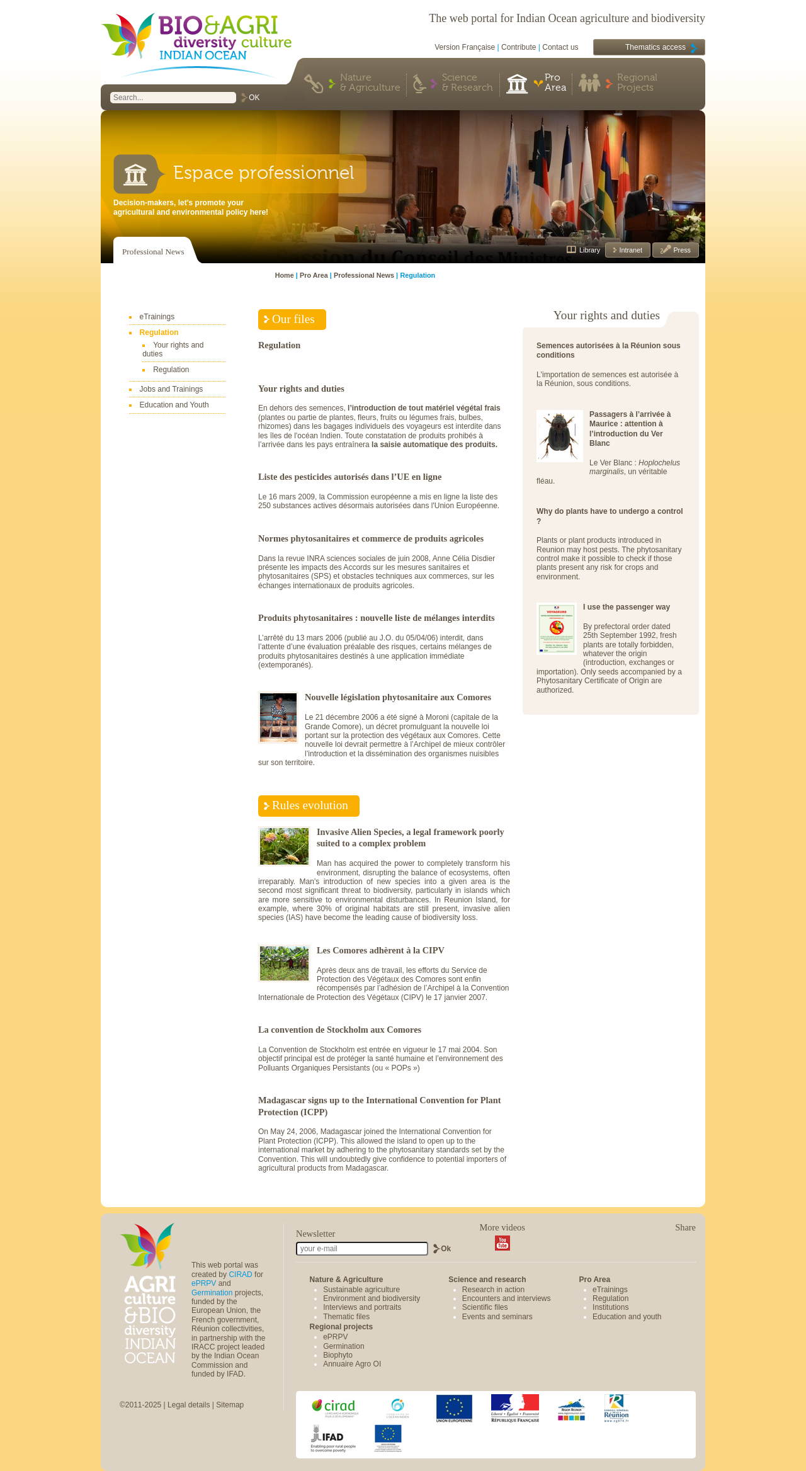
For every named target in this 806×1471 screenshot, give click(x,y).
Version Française (464, 47)
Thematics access (655, 47)
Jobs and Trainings (171, 389)
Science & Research (467, 83)
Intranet (629, 250)
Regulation (159, 332)
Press (681, 250)
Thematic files (346, 1316)
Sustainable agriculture (361, 1289)
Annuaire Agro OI (352, 1364)
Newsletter (315, 1233)
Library (589, 250)
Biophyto (338, 1355)
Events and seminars (497, 1316)
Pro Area (555, 83)
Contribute (518, 47)
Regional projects (341, 1326)
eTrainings (157, 316)
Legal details (188, 1404)
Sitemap (230, 1404)
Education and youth (627, 1316)
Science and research (487, 1279)
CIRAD (240, 1274)
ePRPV (203, 1283)
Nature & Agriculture (370, 83)
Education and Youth (174, 404)
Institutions (610, 1307)
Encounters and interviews (506, 1298)
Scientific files (485, 1307)
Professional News (153, 251)
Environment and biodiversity (371, 1298)
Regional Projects (637, 83)
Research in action (493, 1289)
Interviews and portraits (362, 1307)
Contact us (560, 47)
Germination (211, 1292)
